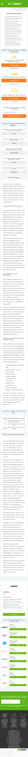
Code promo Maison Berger (14, 742)
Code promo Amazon (14, 736)
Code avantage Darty (14, 739)
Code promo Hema (14, 743)
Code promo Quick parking (14, 734)
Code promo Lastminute (14, 731)
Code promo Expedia (14, 733)
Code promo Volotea (14, 735)
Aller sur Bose (13, 614)
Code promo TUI (14, 730)
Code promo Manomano (14, 746)
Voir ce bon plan (14, 98)
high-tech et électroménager (15, 607)
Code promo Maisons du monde (14, 740)
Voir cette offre (14, 65)
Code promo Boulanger (14, 747)
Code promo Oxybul (14, 745)
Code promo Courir (14, 741)
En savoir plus (23, 749)
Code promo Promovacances (14, 737)
